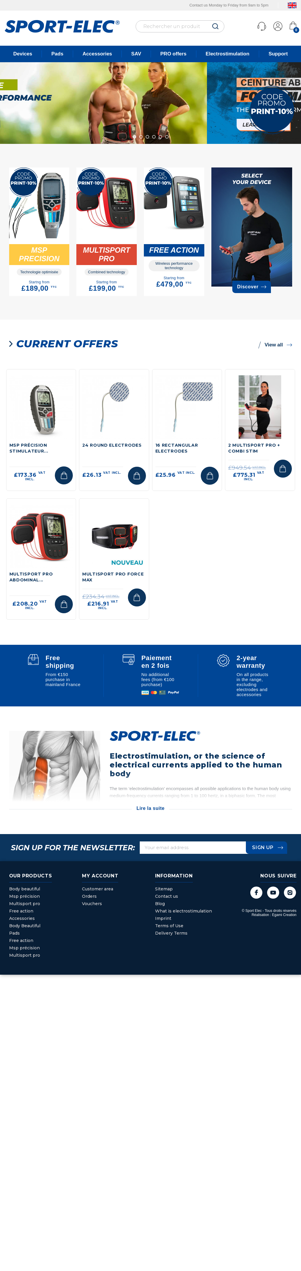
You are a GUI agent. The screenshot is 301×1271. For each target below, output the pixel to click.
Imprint (163, 918)
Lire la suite (150, 808)
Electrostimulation (227, 54)
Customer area (97, 889)
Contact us (166, 896)
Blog (160, 903)
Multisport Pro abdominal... (31, 577)
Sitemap (164, 889)
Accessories (97, 54)
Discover (251, 286)
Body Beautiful (24, 925)
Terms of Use (169, 925)
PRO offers (173, 54)
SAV (136, 54)
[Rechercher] (180, 26)
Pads (57, 54)
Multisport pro (24, 903)
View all (275, 344)
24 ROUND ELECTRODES (112, 445)
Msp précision (24, 896)
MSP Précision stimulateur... (28, 448)
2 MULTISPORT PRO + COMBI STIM (254, 448)
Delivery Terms (171, 933)
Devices (22, 54)
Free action (21, 911)
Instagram (290, 893)
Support (278, 54)
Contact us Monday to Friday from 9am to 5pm (228, 5)
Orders (89, 896)
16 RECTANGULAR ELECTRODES (176, 448)
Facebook (256, 893)
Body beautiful (24, 889)
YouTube (273, 893)
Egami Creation (284, 915)
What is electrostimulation (183, 911)
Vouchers (92, 903)
